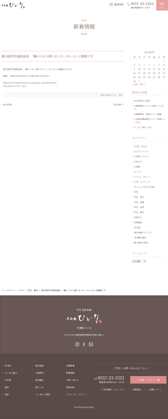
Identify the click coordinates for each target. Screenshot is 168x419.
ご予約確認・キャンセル (112, 389)
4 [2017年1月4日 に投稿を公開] (144, 64)
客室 (7, 394)
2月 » (142, 84)
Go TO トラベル (141, 151)
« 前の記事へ (7, 104)
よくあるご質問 (42, 394)
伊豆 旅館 (139, 202)
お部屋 (137, 166)
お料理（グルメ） (142, 156)
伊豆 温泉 (139, 207)
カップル (138, 171)
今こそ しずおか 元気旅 (144, 186)
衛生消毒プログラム (143, 232)
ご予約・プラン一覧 (148, 380)
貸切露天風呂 (140, 237)
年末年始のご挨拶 (142, 100)
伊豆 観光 (118, 94)
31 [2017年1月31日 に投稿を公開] (139, 81)
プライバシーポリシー (76, 394)
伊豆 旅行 (139, 197)
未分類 (137, 227)
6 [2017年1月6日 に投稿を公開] (154, 64)
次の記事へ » (119, 104)
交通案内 (39, 372)
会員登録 (136, 389)
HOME (8, 365)
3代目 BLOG (140, 146)
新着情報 (70, 372)
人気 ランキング (142, 181)
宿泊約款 (70, 387)
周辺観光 (39, 379)
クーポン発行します (143, 127)
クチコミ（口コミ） (143, 176)
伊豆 (136, 192)
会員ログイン (155, 389)
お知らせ (138, 161)
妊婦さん (138, 217)
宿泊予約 (119, 4)
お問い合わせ (72, 379)
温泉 (7, 387)
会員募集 (70, 365)
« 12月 (135, 84)
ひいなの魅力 (11, 372)
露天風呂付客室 (141, 242)
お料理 (8, 379)
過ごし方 (39, 387)
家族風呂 (138, 222)
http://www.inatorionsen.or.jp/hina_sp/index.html (29, 82)
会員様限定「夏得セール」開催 (147, 114)
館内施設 (39, 365)
